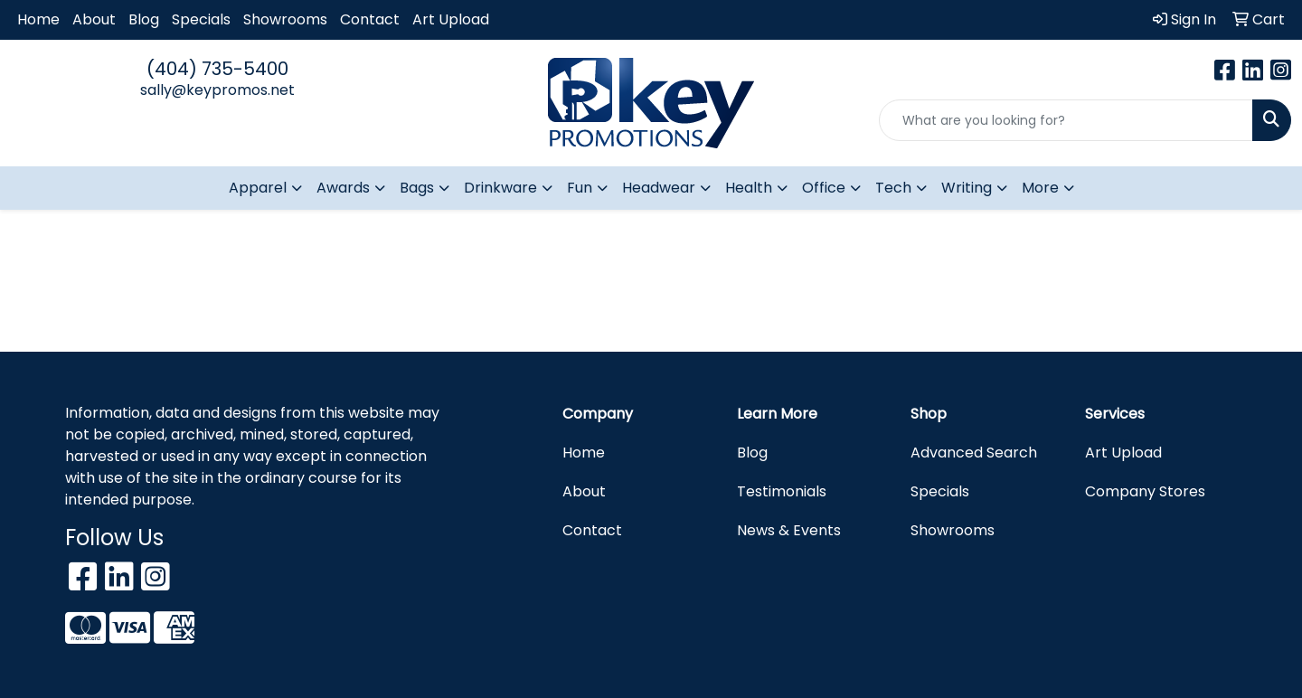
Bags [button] (417, 187)
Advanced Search (973, 452)
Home (38, 19)
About (94, 19)
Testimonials (781, 491)
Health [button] (748, 187)
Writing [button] (966, 187)
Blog (143, 19)
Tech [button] (893, 187)
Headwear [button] (658, 187)
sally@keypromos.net (217, 90)
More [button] (1040, 187)
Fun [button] (579, 187)
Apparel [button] (258, 187)
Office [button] (823, 187)
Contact (370, 19)
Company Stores (1145, 491)
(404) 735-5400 (217, 68)
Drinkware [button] (500, 187)
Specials (201, 19)
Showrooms (285, 19)
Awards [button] (343, 187)
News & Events (789, 530)
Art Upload (450, 19)
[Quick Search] (1066, 120)
